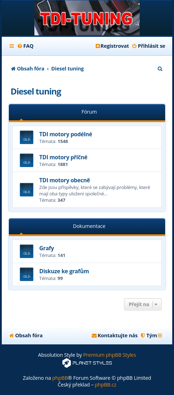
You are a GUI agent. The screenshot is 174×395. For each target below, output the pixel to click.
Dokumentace (89, 226)
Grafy (46, 248)
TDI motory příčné (63, 157)
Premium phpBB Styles (109, 354)
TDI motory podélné (65, 134)
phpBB (60, 377)
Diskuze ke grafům (64, 271)
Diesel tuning (36, 91)
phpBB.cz (105, 384)
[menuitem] (25, 46)
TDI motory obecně (64, 180)
